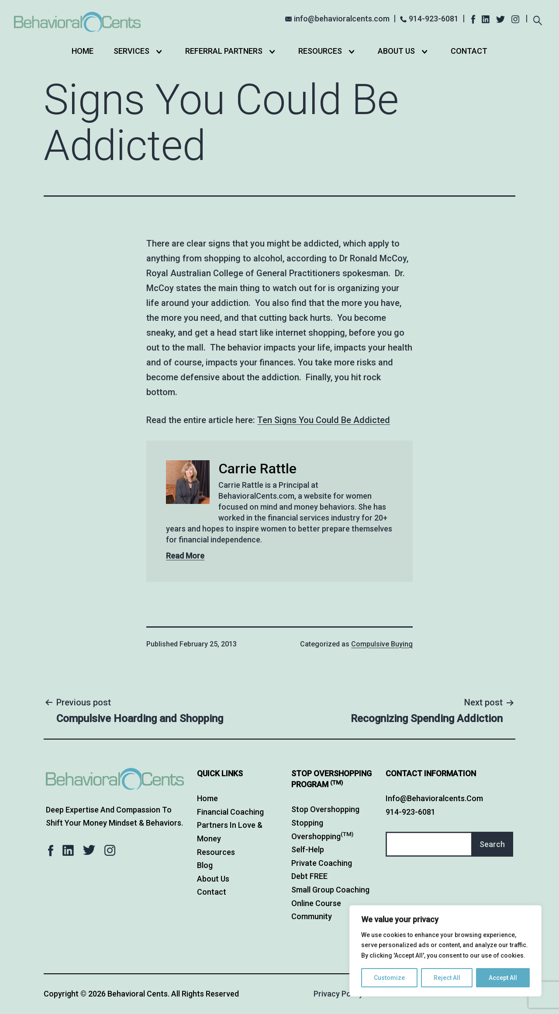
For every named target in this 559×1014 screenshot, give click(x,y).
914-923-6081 (434, 18)
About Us (396, 51)
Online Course (316, 903)
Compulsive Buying (382, 644)
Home (82, 51)
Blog (205, 865)
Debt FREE (309, 876)
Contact (469, 51)
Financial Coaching (230, 811)
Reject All (447, 977)
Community (311, 916)
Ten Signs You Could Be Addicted (323, 420)
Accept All (503, 977)
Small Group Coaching (330, 889)
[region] (445, 951)
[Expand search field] (537, 19)
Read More (185, 555)
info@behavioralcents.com (342, 18)
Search (492, 844)
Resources (320, 51)
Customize (389, 977)
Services (131, 51)
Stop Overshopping (325, 809)
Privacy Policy (338, 993)
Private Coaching (321, 863)
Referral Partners (223, 51)
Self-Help (307, 849)
